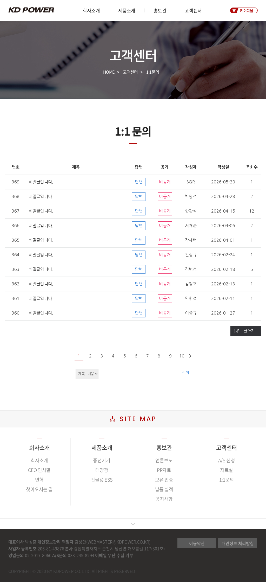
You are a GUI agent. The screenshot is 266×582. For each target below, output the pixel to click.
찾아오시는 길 (39, 489)
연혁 (39, 479)
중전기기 (101, 460)
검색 (185, 372)
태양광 (101, 470)
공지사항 (163, 498)
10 (181, 356)
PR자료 (164, 470)
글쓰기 (249, 331)
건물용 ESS (102, 479)
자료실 (226, 470)
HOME (108, 72)
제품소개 (126, 10)
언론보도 (163, 460)
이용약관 (197, 543)
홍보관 (160, 10)
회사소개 (91, 10)
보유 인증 (164, 479)
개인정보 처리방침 (238, 543)
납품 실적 (164, 489)
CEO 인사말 (39, 470)
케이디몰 (246, 10)
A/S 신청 (226, 460)
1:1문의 (152, 72)
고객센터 (193, 10)
